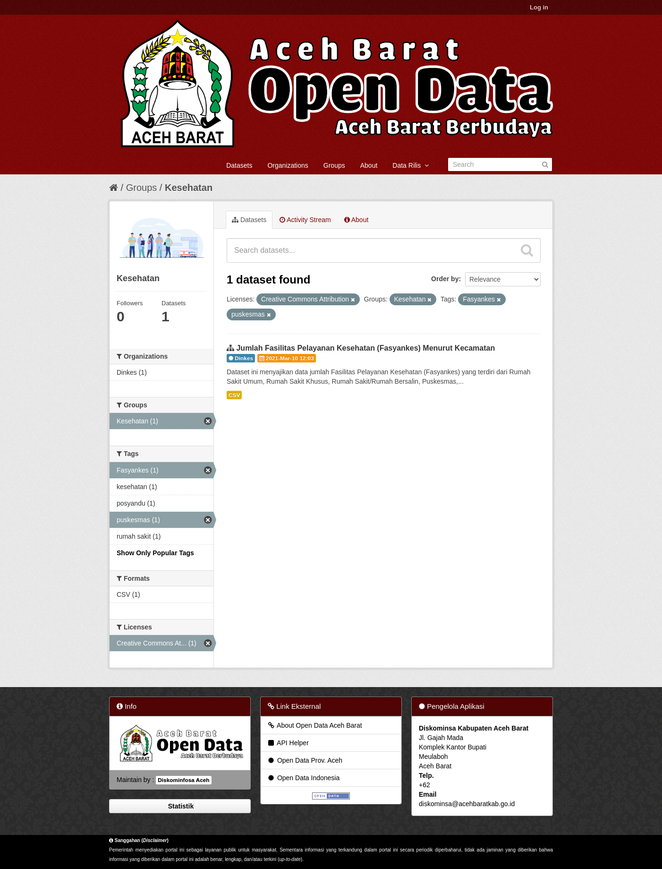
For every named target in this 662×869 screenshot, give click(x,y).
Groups (334, 165)
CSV (234, 395)
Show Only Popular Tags (155, 553)
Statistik (180, 806)
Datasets (239, 165)
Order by (444, 279)
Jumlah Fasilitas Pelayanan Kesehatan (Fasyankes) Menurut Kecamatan (365, 348)
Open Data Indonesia (303, 778)
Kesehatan (188, 187)
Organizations (287, 165)
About (369, 165)
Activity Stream (305, 220)
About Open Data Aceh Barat (314, 725)
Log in (539, 7)
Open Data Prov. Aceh (304, 760)
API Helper (288, 743)
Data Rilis (410, 165)
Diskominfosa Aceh (183, 780)
